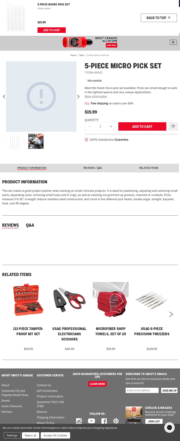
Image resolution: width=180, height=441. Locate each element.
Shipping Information (50, 417)
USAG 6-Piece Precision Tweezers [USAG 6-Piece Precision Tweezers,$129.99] (151, 331)
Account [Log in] (171, 16)
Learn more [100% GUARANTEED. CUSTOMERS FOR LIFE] (97, 384)
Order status (137, 16)
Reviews (10, 225)
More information (96, 96)
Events (5, 400)
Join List (154, 421)
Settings (12, 435)
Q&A (30, 225)
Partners (6, 412)
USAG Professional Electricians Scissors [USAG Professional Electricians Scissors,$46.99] (69, 334)
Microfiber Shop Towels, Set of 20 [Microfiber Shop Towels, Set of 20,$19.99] (110, 331)
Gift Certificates (47, 390)
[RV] (111, 26)
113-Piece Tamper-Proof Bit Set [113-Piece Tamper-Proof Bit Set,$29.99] (28, 331)
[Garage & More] (90, 26)
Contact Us (44, 385)
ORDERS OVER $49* (103, 3)
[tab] (33, 168)
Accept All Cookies (55, 435)
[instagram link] (79, 421)
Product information (24, 182)
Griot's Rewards (11, 406)
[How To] (148, 26)
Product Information (50, 396)
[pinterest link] (116, 421)
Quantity (92, 120)
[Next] (78, 96)
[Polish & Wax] (51, 26)
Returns (42, 412)
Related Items (17, 274)
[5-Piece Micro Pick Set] (41, 96)
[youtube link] (91, 421)
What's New (121, 25)
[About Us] (160, 26)
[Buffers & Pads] (70, 26)
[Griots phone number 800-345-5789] (112, 16)
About (5, 385)
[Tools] (104, 26)
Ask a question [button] (94, 80)
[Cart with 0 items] (172, 25)
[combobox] (81, 16)
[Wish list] (155, 16)
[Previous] (4, 96)
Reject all (30, 435)
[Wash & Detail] (34, 26)
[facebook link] (104, 421)
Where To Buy (46, 423)
